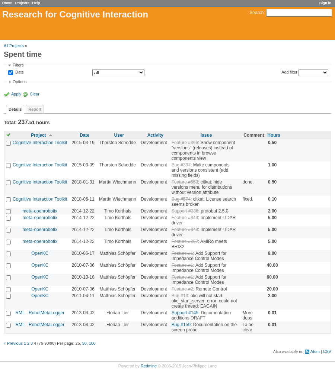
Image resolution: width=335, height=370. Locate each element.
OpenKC (39, 253)
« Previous (13, 343)
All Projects (14, 45)
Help (36, 3)
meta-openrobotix (40, 211)
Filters (18, 65)
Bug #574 (181, 199)
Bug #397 (181, 165)
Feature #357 (185, 241)
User (119, 135)
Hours (273, 135)
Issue (206, 135)
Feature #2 (182, 289)
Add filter (289, 72)
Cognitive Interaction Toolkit (40, 142)
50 (84, 343)
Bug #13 (180, 295)
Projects (22, 3)
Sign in (325, 3)
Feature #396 (185, 142)
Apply (16, 94)
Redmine (149, 366)
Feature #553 (185, 182)
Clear (34, 94)
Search (256, 12)
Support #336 (185, 211)
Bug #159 (181, 324)
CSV (327, 351)
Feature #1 (182, 253)
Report (34, 109)
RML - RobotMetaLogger (39, 312)
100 (92, 343)
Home (7, 3)
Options (19, 81)
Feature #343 (185, 217)
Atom (315, 351)
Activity (155, 135)
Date (19, 72)
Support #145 (185, 312)
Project (38, 135)
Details (15, 109)
